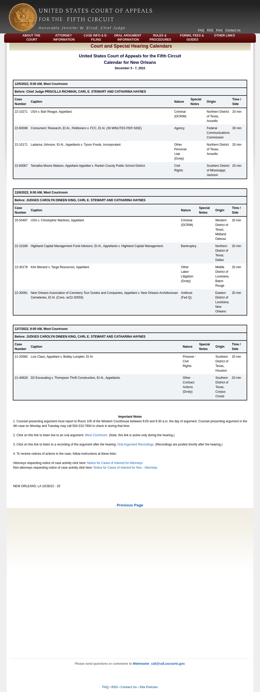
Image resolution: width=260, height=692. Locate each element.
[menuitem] (10, 38)
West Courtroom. (96, 435)
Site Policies (149, 687)
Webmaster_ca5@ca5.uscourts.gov (158, 663)
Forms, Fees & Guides (192, 37)
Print (219, 30)
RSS (210, 30)
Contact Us (232, 30)
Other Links (224, 35)
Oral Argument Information (127, 37)
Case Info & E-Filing (96, 37)
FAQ (201, 30)
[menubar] (130, 38)
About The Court (31, 37)
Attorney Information (64, 37)
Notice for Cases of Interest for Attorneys (115, 463)
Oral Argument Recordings (135, 444)
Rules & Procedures (160, 37)
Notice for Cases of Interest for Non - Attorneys (125, 467)
